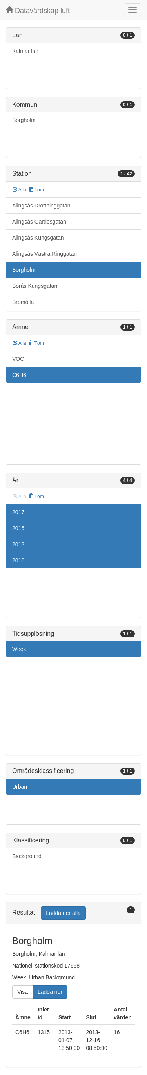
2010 (18, 560)
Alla (19, 190)
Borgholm (24, 120)
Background (27, 856)
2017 (18, 512)
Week (19, 649)
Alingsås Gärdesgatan (39, 221)
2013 (18, 544)
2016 (18, 528)
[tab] (73, 913)
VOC (18, 359)
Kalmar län (25, 51)
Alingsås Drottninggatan (41, 205)
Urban (19, 787)
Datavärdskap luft (38, 10)
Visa (22, 992)
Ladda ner (50, 992)
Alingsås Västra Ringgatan (44, 254)
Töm (36, 190)
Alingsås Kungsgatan (38, 238)
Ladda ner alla (63, 913)
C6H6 (19, 375)
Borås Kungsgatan (34, 286)
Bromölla (23, 302)
